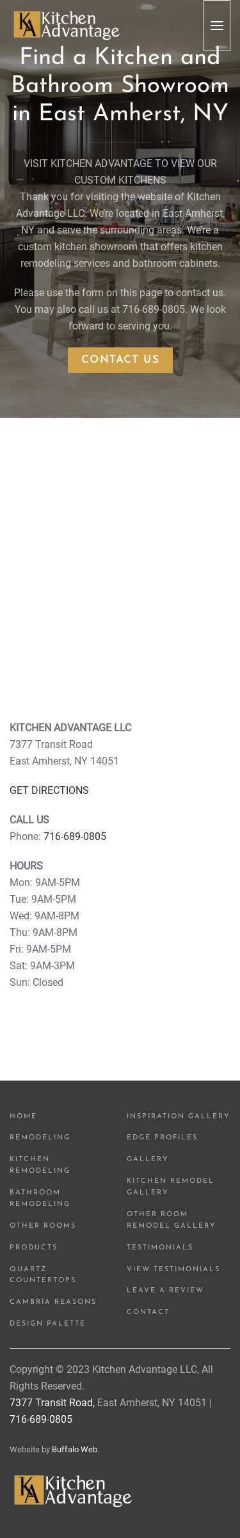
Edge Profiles (162, 1137)
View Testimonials (173, 1269)
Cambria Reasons (53, 1302)
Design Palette (48, 1324)
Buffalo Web (74, 1449)
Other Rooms (43, 1226)
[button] (217, 25)
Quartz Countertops (43, 1275)
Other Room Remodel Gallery (171, 1220)
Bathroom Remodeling (40, 1198)
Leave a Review (165, 1290)
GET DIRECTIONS (49, 790)
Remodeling (40, 1137)
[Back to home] (67, 25)
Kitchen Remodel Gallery (170, 1187)
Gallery (148, 1159)
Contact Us (120, 360)
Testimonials (160, 1247)
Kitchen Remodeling (40, 1165)
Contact (148, 1312)
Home (23, 1116)
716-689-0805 (75, 836)
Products (34, 1247)
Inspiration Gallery (178, 1116)
